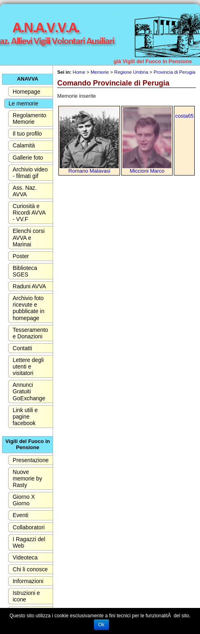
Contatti (22, 348)
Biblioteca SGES (25, 271)
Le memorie (23, 103)
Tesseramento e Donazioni (30, 333)
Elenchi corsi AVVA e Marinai (28, 237)
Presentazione (31, 460)
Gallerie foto (28, 157)
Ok (101, 624)
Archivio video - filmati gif (30, 172)
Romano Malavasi (89, 171)
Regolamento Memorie (29, 118)
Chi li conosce (30, 569)
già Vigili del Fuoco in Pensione (152, 61)
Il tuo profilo (27, 133)
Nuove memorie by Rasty (27, 478)
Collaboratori (28, 527)
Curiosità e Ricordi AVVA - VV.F (29, 212)
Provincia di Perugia (174, 72)
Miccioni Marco (147, 171)
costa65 (184, 116)
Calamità (24, 145)
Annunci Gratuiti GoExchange (29, 391)
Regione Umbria (131, 72)
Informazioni (28, 581)
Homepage (26, 91)
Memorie (100, 72)
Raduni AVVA (29, 286)
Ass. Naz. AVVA (25, 190)
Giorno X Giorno (24, 500)
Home (79, 72)
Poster (21, 256)
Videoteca (25, 557)
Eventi (20, 515)
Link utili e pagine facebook (25, 416)
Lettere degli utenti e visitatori (28, 366)
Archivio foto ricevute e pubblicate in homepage (28, 308)
